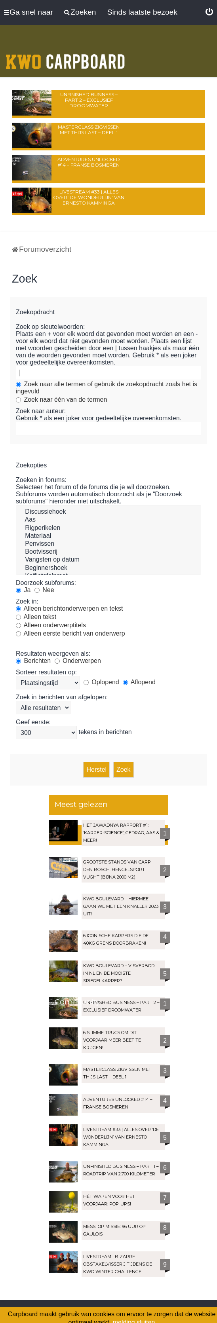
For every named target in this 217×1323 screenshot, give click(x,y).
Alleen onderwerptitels (51, 625)
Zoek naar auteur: (41, 411)
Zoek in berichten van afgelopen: (62, 697)
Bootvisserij (108, 552)
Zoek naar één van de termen (61, 399)
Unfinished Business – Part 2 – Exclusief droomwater (89, 99)
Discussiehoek (108, 512)
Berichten (33, 660)
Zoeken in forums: (41, 479)
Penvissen (108, 544)
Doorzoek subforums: (46, 582)
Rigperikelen (108, 528)
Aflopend (139, 682)
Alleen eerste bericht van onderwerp (70, 633)
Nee (44, 590)
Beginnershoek (108, 568)
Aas (108, 520)
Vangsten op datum (108, 560)
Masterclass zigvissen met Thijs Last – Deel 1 (89, 129)
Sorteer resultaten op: (46, 672)
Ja (23, 590)
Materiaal (108, 536)
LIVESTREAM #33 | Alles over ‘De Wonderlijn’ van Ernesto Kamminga (88, 197)
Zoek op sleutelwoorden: (50, 326)
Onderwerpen (78, 660)
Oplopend (101, 682)
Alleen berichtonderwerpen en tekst (69, 608)
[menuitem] (209, 12)
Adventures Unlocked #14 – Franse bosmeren (88, 162)
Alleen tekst (36, 616)
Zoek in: (27, 601)
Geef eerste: (33, 722)
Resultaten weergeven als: (53, 653)
